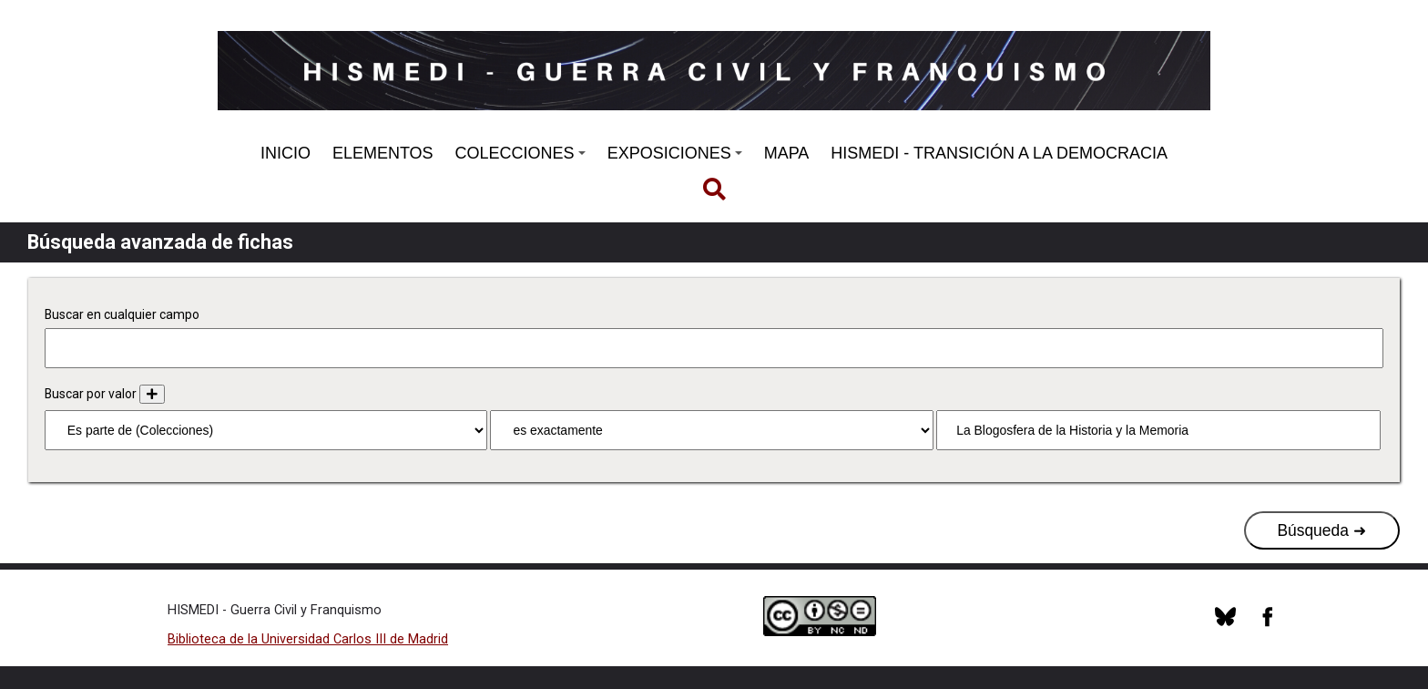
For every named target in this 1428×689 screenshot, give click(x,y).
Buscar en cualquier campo (122, 314)
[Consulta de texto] (1158, 430)
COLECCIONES (520, 153)
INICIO (285, 153)
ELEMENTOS (383, 153)
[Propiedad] (266, 430)
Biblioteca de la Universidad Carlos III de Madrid (308, 639)
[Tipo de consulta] (711, 430)
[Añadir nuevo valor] (152, 394)
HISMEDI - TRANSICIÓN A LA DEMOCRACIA (999, 153)
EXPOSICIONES (674, 153)
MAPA (787, 153)
